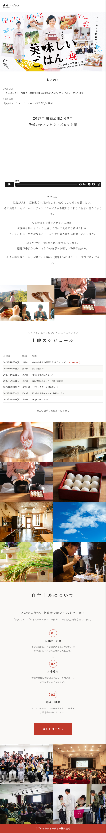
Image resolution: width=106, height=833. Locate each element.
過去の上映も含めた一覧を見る (53, 410)
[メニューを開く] (99, 6)
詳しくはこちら (53, 729)
